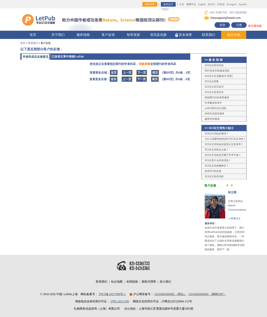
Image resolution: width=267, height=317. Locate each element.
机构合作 (168, 4)
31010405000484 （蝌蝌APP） (207, 294)
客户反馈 (108, 34)
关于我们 (58, 34)
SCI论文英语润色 (214, 65)
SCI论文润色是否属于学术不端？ (223, 155)
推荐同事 (150, 4)
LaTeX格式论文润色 (215, 108)
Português (232, 4)
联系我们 (208, 34)
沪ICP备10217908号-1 (112, 294)
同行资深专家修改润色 (217, 70)
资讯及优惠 (158, 34)
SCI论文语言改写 (214, 86)
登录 (222, 25)
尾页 (155, 72)
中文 (181, 4)
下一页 (141, 72)
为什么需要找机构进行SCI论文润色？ (225, 138)
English (202, 4)
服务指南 (83, 34)
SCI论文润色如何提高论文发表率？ (224, 144)
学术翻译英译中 (213, 102)
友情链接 (132, 281)
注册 (239, 25)
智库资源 (133, 34)
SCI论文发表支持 (214, 92)
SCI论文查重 (212, 81)
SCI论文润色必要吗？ (217, 133)
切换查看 (144, 64)
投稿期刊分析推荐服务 (217, 97)
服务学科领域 (212, 118)
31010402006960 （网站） (170, 294)
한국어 (211, 4)
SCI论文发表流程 (214, 176)
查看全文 (236, 218)
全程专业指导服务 (214, 113)
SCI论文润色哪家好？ (217, 165)
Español (243, 4)
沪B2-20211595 (119, 301)
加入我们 (165, 281)
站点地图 (117, 281)
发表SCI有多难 (213, 171)
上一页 (127, 72)
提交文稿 (233, 34)
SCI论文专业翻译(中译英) (219, 76)
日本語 (221, 4)
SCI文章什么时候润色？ (218, 160)
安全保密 (183, 35)
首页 (33, 34)
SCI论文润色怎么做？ (217, 149)
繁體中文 (191, 4)
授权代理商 (149, 281)
